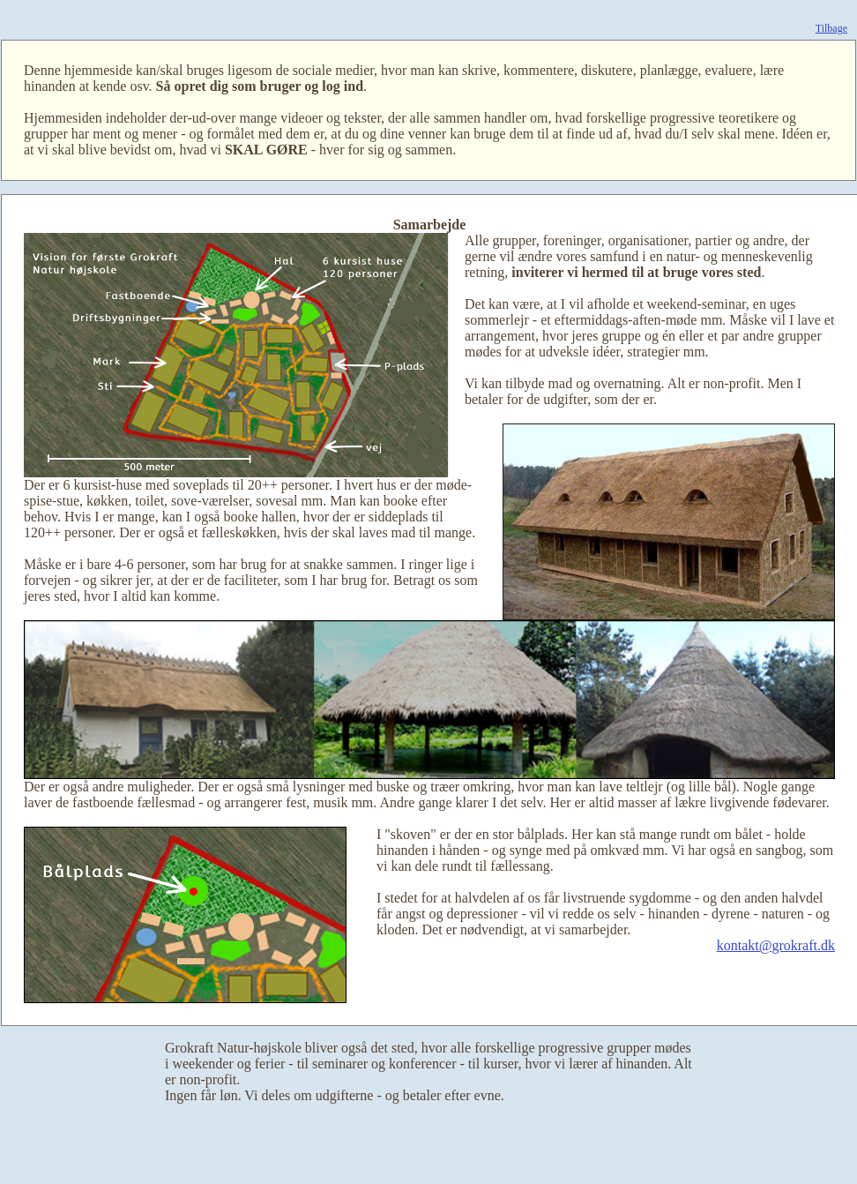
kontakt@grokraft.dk (776, 945)
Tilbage (831, 28)
